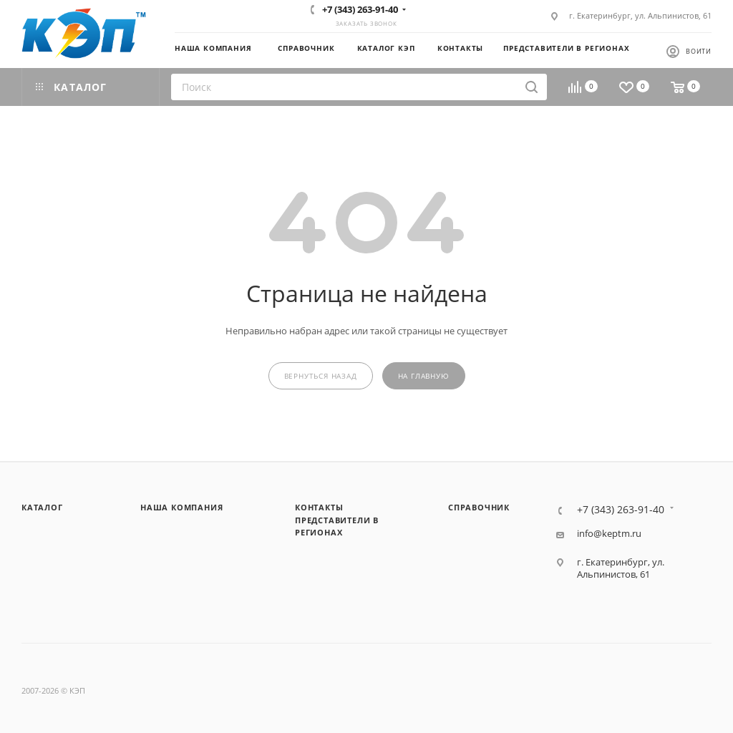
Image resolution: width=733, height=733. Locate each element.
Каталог (42, 507)
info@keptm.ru (609, 534)
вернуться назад (320, 376)
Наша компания (181, 507)
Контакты (319, 507)
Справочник (479, 507)
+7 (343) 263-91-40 (360, 9)
